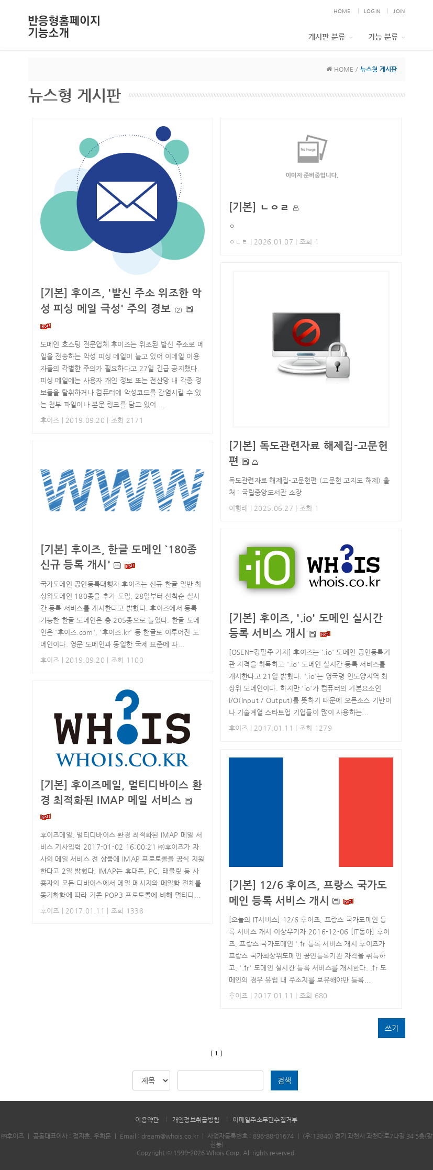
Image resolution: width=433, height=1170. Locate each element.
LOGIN (372, 11)
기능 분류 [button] (386, 36)
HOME (342, 11)
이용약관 (147, 1119)
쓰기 (391, 1028)
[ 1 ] (216, 1053)
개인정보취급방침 (195, 1119)
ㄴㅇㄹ (259, 207)
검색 (284, 1080)
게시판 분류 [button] (330, 36)
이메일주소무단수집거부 (264, 1119)
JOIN (399, 11)
